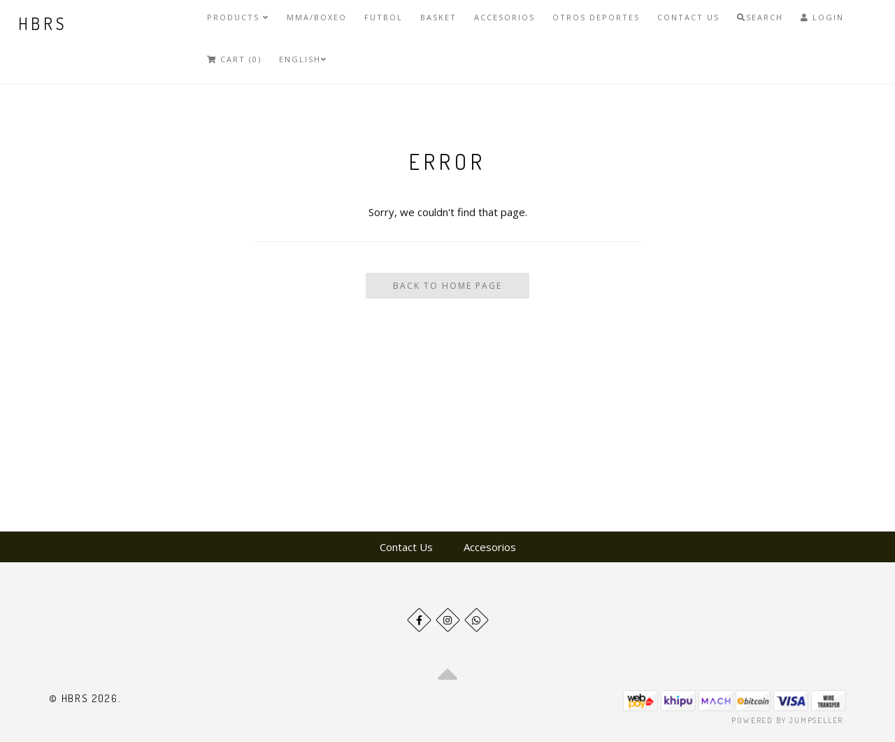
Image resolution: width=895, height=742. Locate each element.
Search (760, 17)
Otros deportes (596, 17)
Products (238, 17)
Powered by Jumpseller (787, 720)
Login (822, 17)
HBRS (43, 23)
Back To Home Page (447, 286)
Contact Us (688, 17)
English (303, 59)
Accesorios (504, 17)
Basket (438, 17)
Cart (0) (234, 59)
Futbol (383, 17)
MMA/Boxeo (317, 17)
